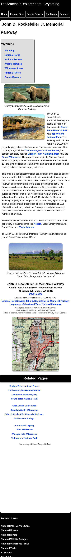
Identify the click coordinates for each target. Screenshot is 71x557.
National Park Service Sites (15, 526)
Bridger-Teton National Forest (43, 154)
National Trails (8, 548)
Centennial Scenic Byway (24, 394)
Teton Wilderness (11, 157)
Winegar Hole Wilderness (24, 434)
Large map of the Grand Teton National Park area (35, 304)
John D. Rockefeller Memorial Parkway (24, 414)
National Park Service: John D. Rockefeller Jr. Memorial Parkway (35, 301)
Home (4, 14)
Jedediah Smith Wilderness (24, 410)
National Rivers (13, 73)
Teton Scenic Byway (24, 425)
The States (51, 14)
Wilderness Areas (14, 68)
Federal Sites (17, 14)
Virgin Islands (26, 227)
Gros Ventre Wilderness (24, 406)
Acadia (37, 224)
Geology (64, 14)
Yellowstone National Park (24, 438)
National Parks (12, 55)
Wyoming (10, 50)
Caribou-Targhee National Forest (42, 150)
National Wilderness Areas (15, 544)
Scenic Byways (35, 14)
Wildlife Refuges (13, 64)
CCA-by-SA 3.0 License (57, 313)
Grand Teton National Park (24, 399)
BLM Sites (6, 552)
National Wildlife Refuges (14, 539)
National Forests (13, 59)
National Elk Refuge (24, 418)
